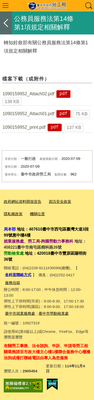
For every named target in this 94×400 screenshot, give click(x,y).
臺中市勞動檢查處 (54, 313)
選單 (5, 5)
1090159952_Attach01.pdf (28, 113)
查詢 (88, 5)
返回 (6, 22)
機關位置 (37, 214)
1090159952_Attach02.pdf (28, 93)
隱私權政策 (13, 214)
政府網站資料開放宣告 (22, 201)
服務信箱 (12, 283)
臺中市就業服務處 (20, 313)
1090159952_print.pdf (24, 127)
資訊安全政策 (60, 201)
